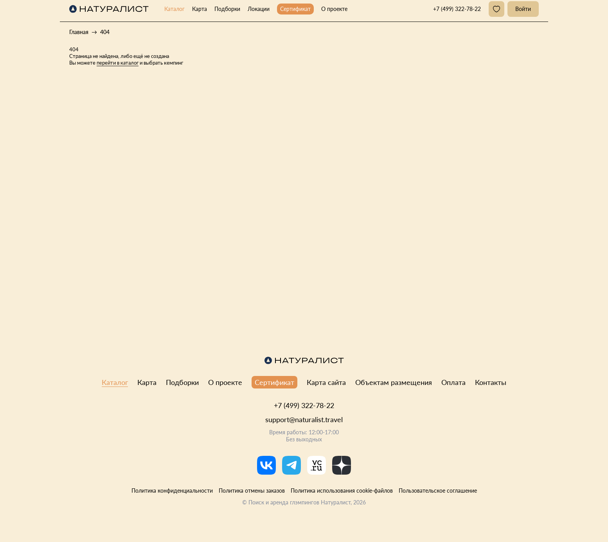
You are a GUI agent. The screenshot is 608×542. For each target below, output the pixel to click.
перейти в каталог (118, 63)
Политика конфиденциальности (172, 490)
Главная (78, 32)
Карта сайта (326, 382)
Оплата (453, 382)
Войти (523, 8)
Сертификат (295, 8)
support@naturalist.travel (304, 419)
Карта (199, 8)
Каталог (174, 8)
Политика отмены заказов (252, 490)
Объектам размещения (393, 382)
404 (105, 32)
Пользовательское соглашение (438, 490)
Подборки (227, 8)
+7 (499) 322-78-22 (304, 405)
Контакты (490, 382)
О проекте (334, 8)
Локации (259, 8)
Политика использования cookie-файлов (342, 490)
